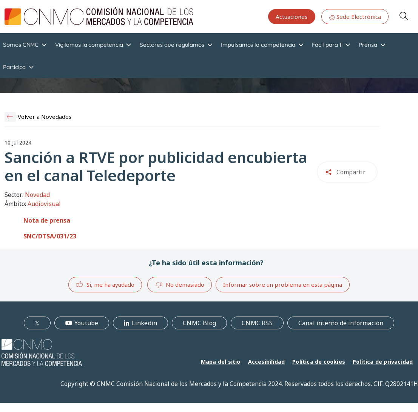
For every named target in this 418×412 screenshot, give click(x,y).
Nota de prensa (46, 220)
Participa (14, 67)
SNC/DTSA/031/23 (49, 236)
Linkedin (144, 323)
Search (403, 16)
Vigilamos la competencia (89, 44)
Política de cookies (318, 361)
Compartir (351, 172)
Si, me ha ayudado (105, 284)
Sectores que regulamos (172, 44)
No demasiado (179, 285)
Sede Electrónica (355, 16)
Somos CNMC (21, 44)
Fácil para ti (327, 44)
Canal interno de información (341, 323)
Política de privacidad (383, 361)
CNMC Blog (199, 323)
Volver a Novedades (44, 116)
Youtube (86, 323)
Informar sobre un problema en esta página (282, 284)
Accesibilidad (266, 361)
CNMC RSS (257, 323)
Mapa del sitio (221, 361)
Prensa (368, 44)
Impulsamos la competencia (258, 44)
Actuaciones (291, 16)
